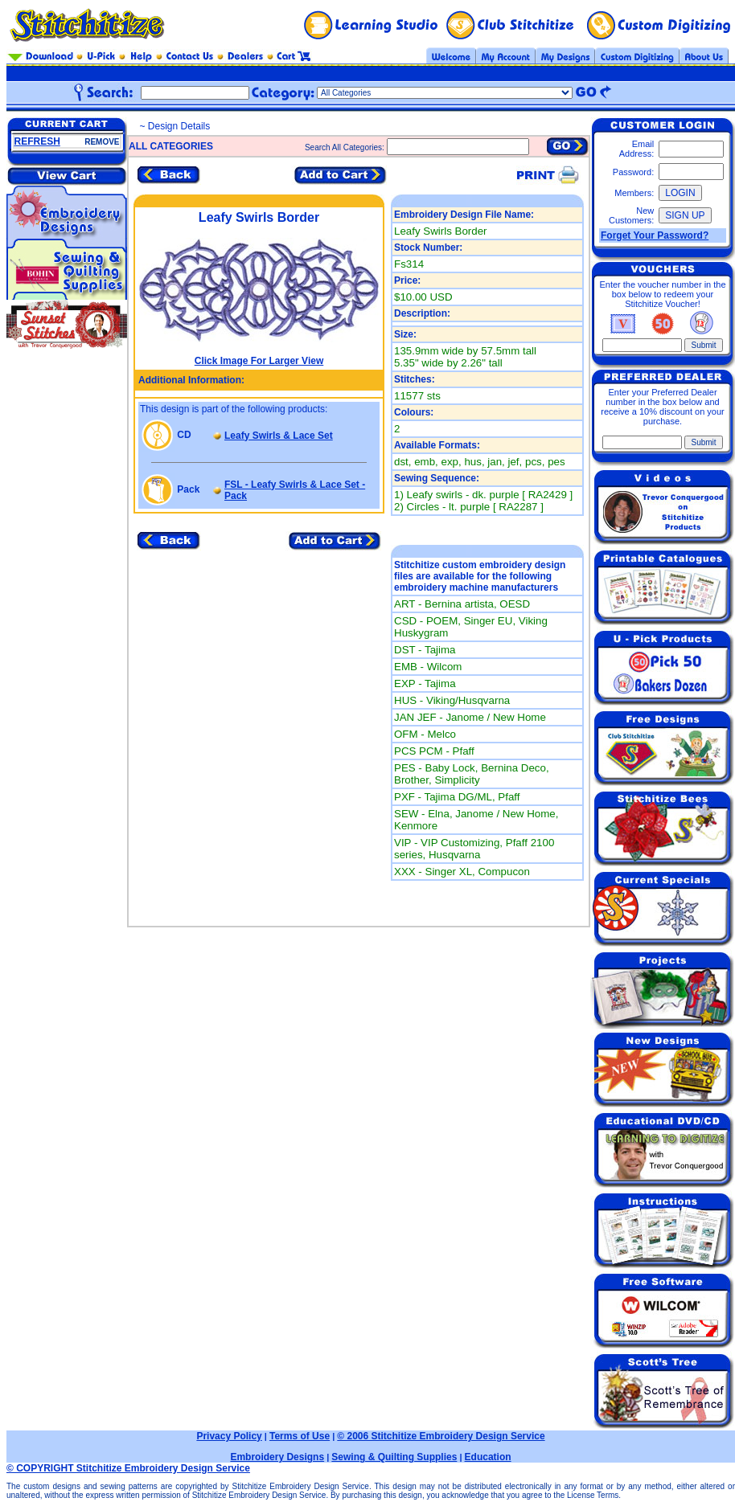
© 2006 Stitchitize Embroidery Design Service (440, 1436)
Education (488, 1457)
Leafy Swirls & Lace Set (278, 435)
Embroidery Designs (277, 1457)
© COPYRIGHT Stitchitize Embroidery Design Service (128, 1468)
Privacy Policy (228, 1436)
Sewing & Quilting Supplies (394, 1457)
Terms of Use (299, 1436)
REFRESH (37, 141)
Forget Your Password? (654, 235)
